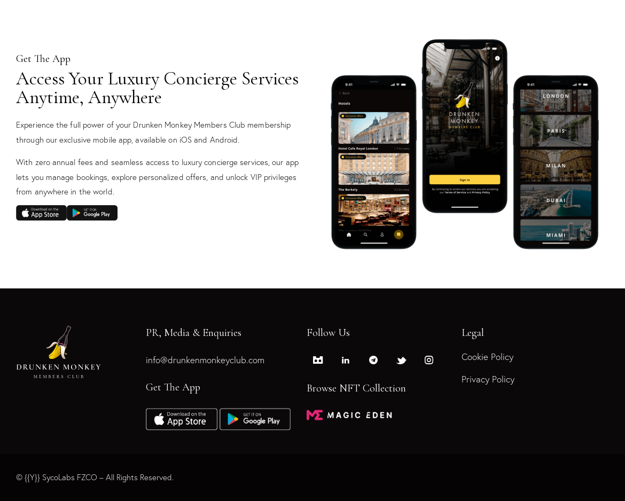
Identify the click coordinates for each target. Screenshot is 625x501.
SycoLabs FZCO (69, 477)
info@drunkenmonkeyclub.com (205, 360)
